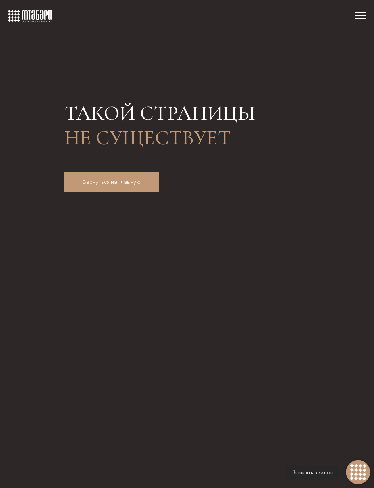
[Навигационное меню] (360, 16)
